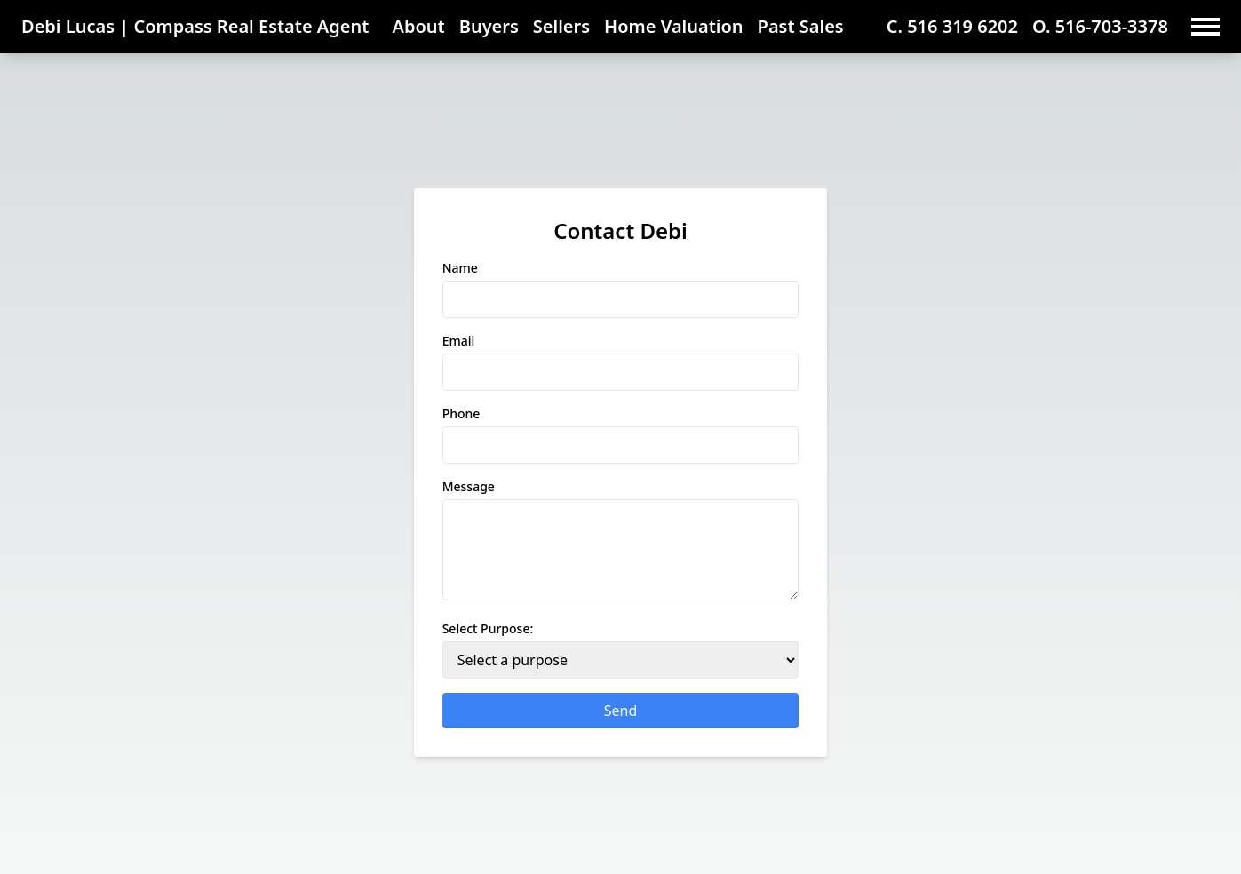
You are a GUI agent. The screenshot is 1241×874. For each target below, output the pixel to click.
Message (468, 486)
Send (621, 710)
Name (460, 267)
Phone (461, 413)
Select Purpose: (488, 628)
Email (458, 340)
